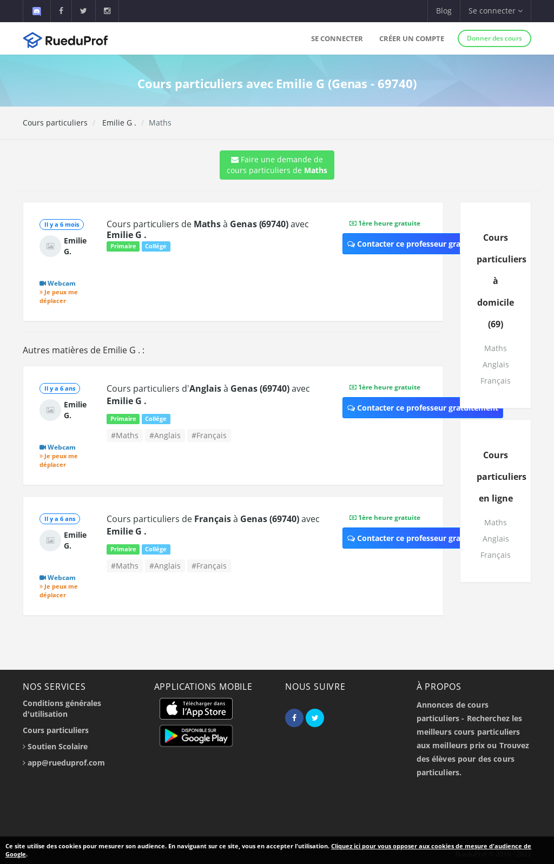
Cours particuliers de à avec (207, 229)
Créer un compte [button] (411, 38)
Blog (444, 10)
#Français (209, 435)
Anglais (496, 364)
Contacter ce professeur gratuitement (422, 244)
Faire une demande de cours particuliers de (277, 164)
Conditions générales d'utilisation (62, 708)
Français (495, 380)
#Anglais (165, 435)
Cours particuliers (55, 122)
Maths (495, 348)
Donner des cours (494, 38)
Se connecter (337, 38)
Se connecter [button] (496, 10)
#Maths (124, 435)
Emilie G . (118, 122)
